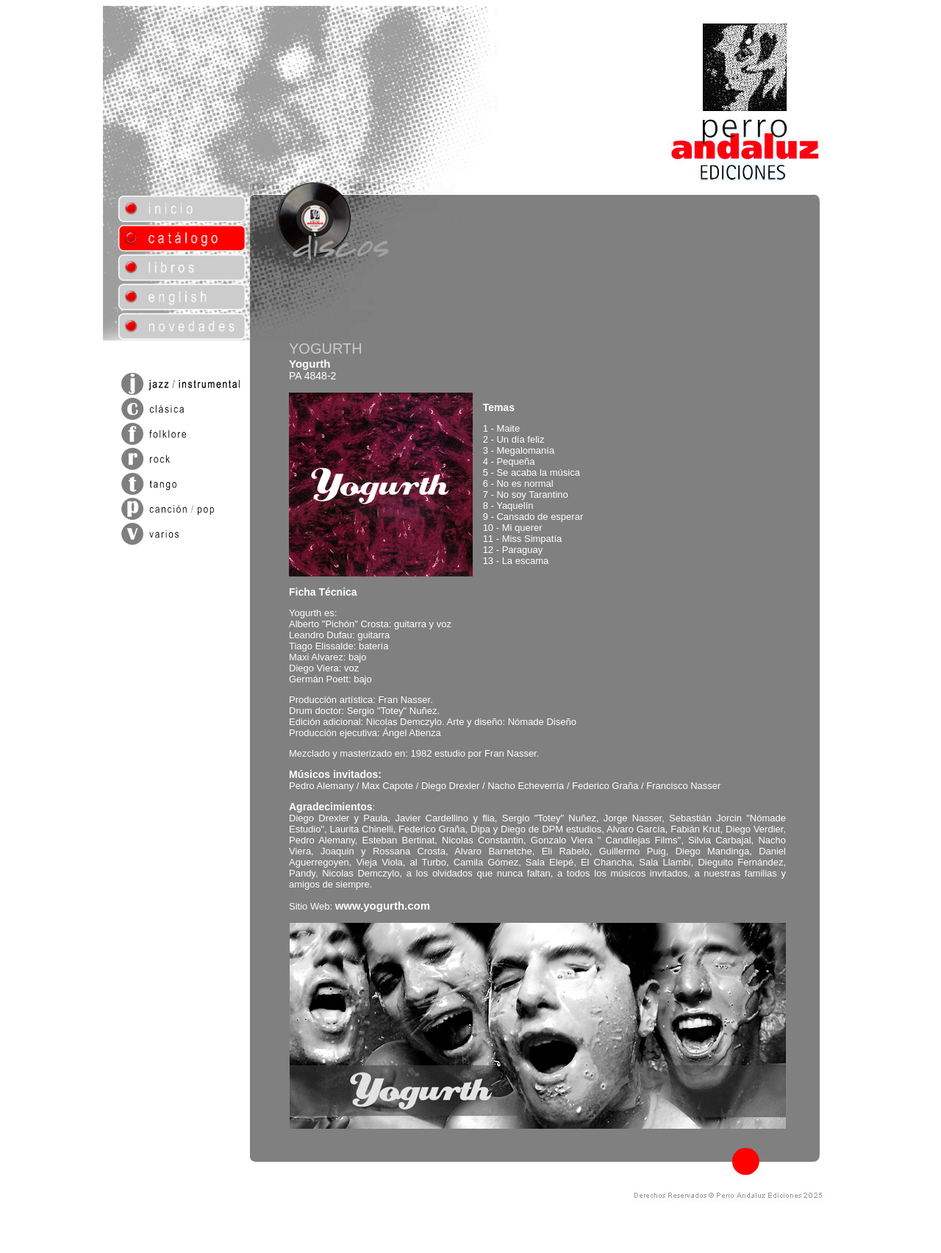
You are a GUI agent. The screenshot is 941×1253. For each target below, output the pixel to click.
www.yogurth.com (382, 905)
